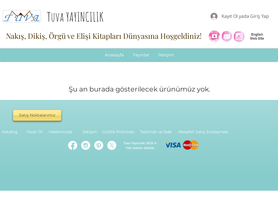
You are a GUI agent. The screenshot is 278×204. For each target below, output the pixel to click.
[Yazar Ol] (34, 132)
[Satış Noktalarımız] (37, 115)
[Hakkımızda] (60, 132)
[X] (111, 145)
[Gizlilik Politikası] (118, 132)
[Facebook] (72, 145)
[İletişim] (90, 132)
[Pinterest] (98, 145)
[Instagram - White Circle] (85, 145)
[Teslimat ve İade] (156, 132)
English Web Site (257, 36)
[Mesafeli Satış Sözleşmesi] (203, 132)
